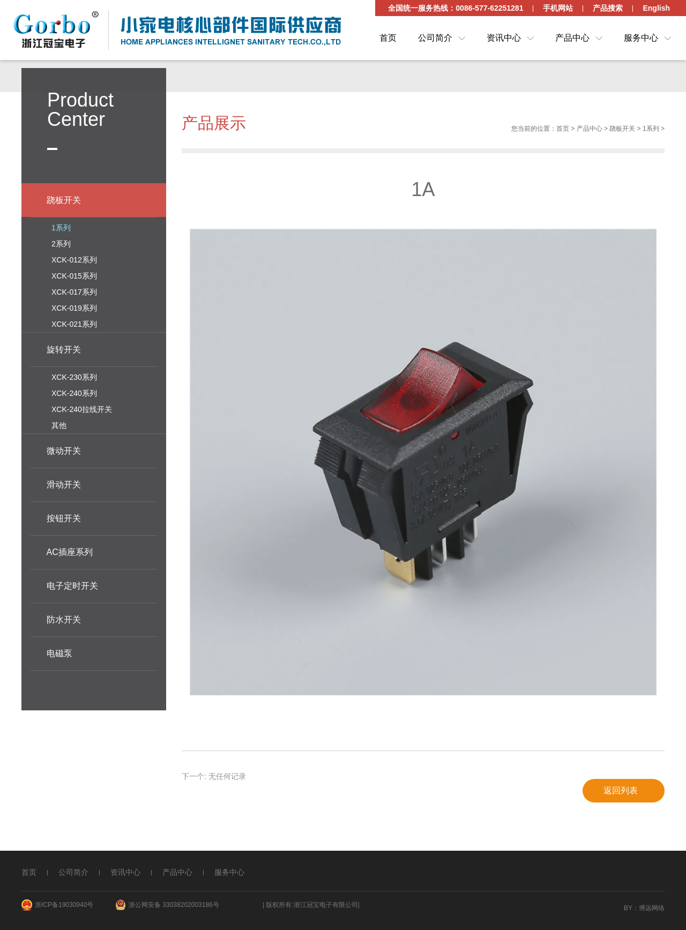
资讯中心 (504, 37)
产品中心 (572, 37)
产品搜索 (608, 8)
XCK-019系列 (74, 306)
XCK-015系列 (74, 274)
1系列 (651, 130)
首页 (388, 37)
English (656, 8)
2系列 (61, 242)
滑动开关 (64, 483)
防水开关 (64, 617)
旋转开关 (64, 347)
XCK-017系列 (74, 290)
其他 (58, 423)
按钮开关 (64, 516)
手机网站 (558, 8)
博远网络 (652, 908)
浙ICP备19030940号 (64, 905)
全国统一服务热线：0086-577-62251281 (455, 8)
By (628, 908)
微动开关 (64, 449)
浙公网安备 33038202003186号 (174, 905)
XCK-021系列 (74, 322)
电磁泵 (59, 651)
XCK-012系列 (74, 258)
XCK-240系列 (74, 391)
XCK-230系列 (74, 375)
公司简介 (435, 37)
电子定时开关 (72, 584)
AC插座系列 (70, 550)
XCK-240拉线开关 (81, 407)
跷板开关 (622, 130)
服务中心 (641, 37)
